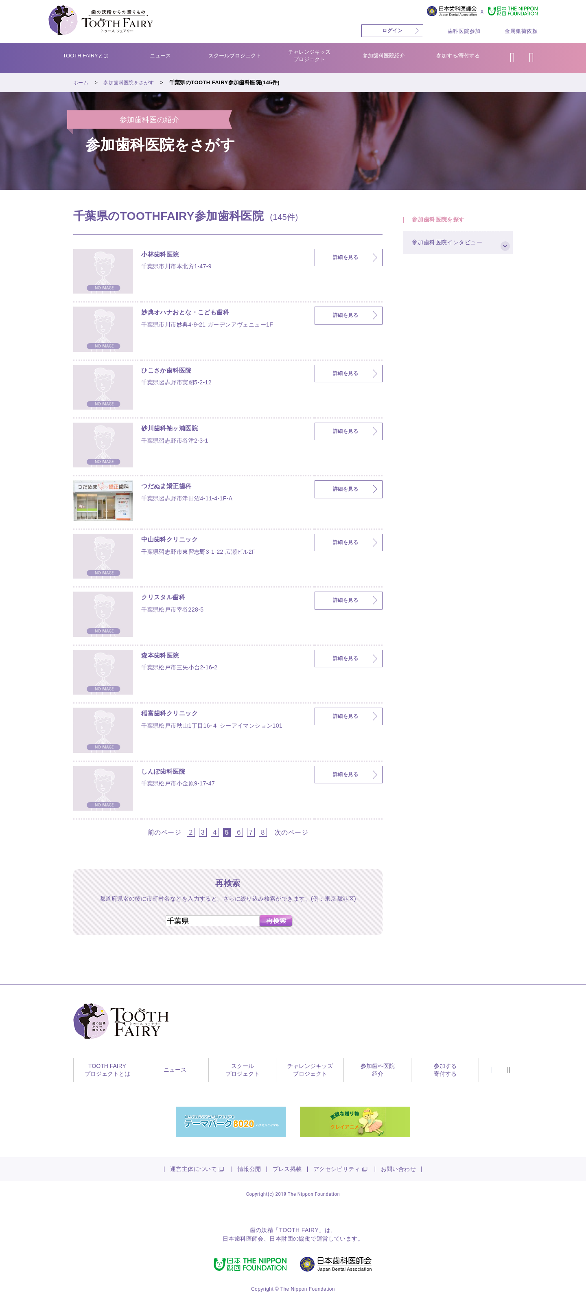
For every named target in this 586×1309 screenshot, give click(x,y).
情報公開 (249, 1169)
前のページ (164, 832)
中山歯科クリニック (175, 541)
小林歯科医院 (163, 256)
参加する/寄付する (458, 56)
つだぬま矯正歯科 (171, 488)
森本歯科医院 (163, 657)
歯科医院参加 (464, 31)
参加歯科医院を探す (443, 222)
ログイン (392, 30)
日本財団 (281, 1238)
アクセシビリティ (336, 1169)
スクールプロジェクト (234, 56)
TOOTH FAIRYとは (85, 56)
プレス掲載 (287, 1169)
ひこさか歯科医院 (171, 372)
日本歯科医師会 (243, 1238)
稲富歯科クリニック (175, 715)
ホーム (81, 82)
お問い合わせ (398, 1169)
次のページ (291, 832)
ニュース (160, 56)
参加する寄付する (445, 1070)
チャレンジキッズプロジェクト (309, 55)
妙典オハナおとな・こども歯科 (193, 314)
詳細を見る (345, 257)
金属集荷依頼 (521, 31)
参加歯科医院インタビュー (452, 253)
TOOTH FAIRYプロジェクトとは (107, 1070)
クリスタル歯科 (167, 599)
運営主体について (193, 1169)
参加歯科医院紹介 (384, 56)
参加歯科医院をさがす (132, 82)
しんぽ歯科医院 (167, 773)
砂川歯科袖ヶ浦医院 (175, 430)
